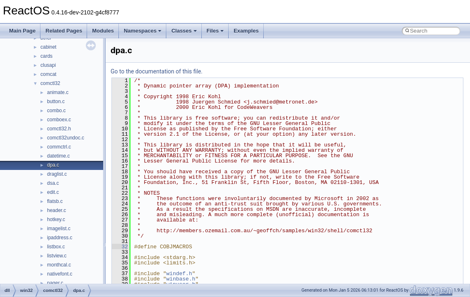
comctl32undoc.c (65, 138)
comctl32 (50, 83)
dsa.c (53, 183)
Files (215, 31)
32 (120, 246)
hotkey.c (56, 219)
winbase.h (180, 279)
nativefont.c (59, 274)
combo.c (56, 110)
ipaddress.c (59, 237)
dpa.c (53, 165)
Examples (246, 31)
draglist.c (57, 174)
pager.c (55, 283)
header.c (56, 210)
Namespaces (143, 31)
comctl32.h (59, 129)
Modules (103, 31)
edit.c (53, 192)
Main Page (22, 31)
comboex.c (59, 120)
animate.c (57, 92)
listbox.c (56, 247)
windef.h (179, 273)
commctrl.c (59, 147)
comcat (48, 74)
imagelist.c (59, 228)
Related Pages (63, 31)
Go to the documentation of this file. (157, 71)
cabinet (48, 47)
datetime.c (58, 156)
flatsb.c (55, 201)
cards (46, 56)
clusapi (48, 65)
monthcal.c (59, 265)
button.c (56, 101)
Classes (183, 31)
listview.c (56, 256)
